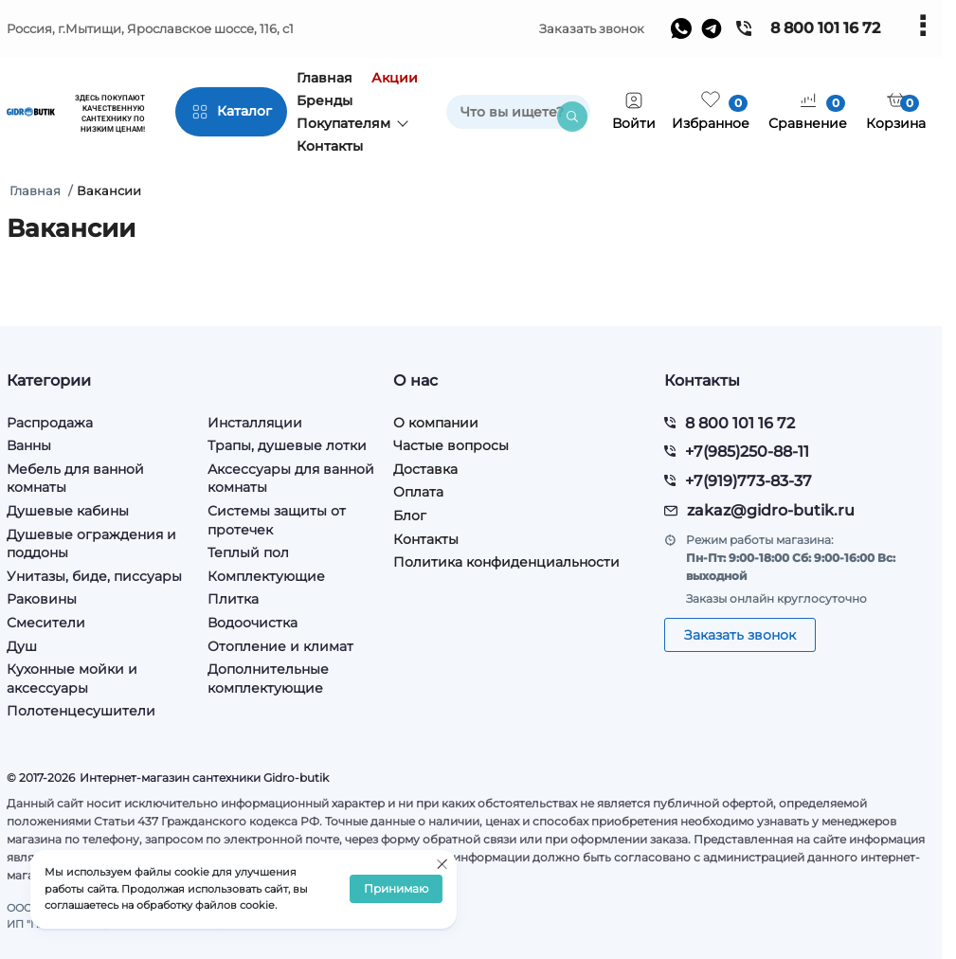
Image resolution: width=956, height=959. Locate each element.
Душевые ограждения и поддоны (91, 544)
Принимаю (396, 889)
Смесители (46, 622)
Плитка (233, 598)
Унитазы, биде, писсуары (94, 576)
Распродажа (50, 422)
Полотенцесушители (81, 710)
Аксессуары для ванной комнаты (290, 479)
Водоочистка (252, 622)
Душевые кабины (68, 510)
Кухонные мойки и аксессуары (72, 678)
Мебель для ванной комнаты (75, 479)
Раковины (42, 598)
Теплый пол (248, 552)
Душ (22, 646)
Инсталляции (254, 422)
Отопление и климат (280, 646)
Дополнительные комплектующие (268, 678)
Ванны (29, 445)
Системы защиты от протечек (276, 520)
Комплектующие (266, 576)
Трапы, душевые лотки (287, 445)
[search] (518, 112)
